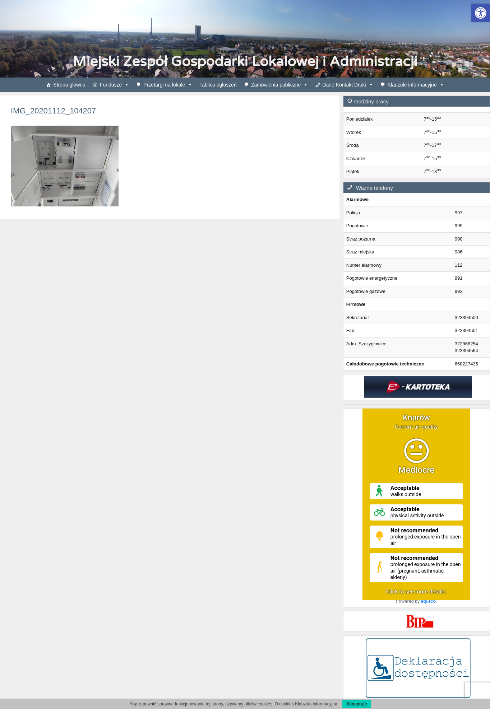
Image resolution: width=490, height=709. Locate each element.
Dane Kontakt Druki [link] (347, 85)
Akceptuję (356, 703)
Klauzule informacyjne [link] (416, 85)
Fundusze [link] (114, 85)
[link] (480, 13)
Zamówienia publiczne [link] (279, 85)
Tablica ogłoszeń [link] (218, 85)
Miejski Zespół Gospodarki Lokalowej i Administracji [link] (245, 61)
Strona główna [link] (69, 85)
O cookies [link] (284, 703)
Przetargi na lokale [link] (167, 85)
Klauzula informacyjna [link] (316, 703)
